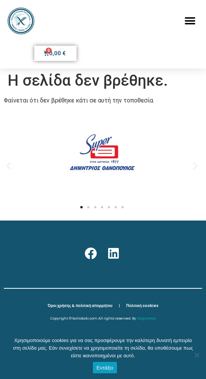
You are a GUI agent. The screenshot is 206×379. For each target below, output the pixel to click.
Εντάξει (105, 368)
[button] (189, 21)
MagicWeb (146, 318)
